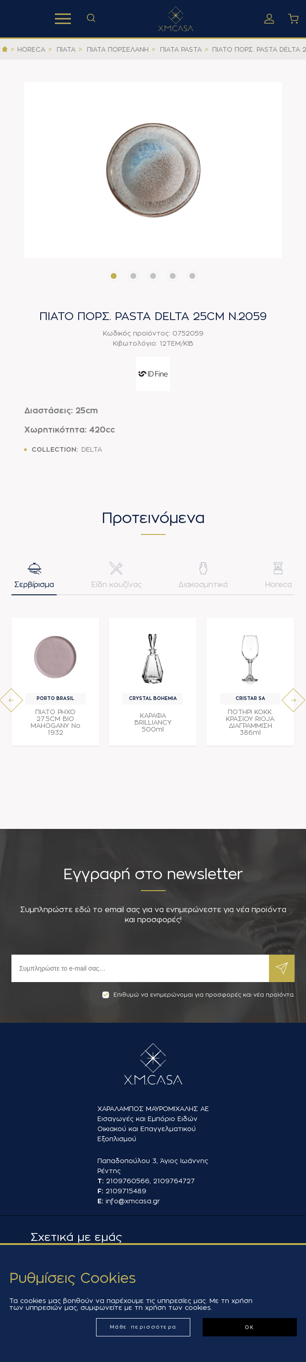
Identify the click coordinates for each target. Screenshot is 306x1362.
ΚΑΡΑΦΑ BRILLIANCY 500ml (153, 722)
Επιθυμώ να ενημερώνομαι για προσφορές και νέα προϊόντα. (198, 995)
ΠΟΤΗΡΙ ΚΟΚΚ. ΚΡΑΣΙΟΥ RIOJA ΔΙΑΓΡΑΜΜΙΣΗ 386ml (250, 722)
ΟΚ (249, 1327)
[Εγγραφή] (140, 968)
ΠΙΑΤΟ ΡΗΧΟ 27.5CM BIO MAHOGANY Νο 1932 (56, 722)
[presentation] (11, 700)
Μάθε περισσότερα (143, 1327)
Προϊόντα (63, 19)
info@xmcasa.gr (133, 1201)
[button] (113, 276)
